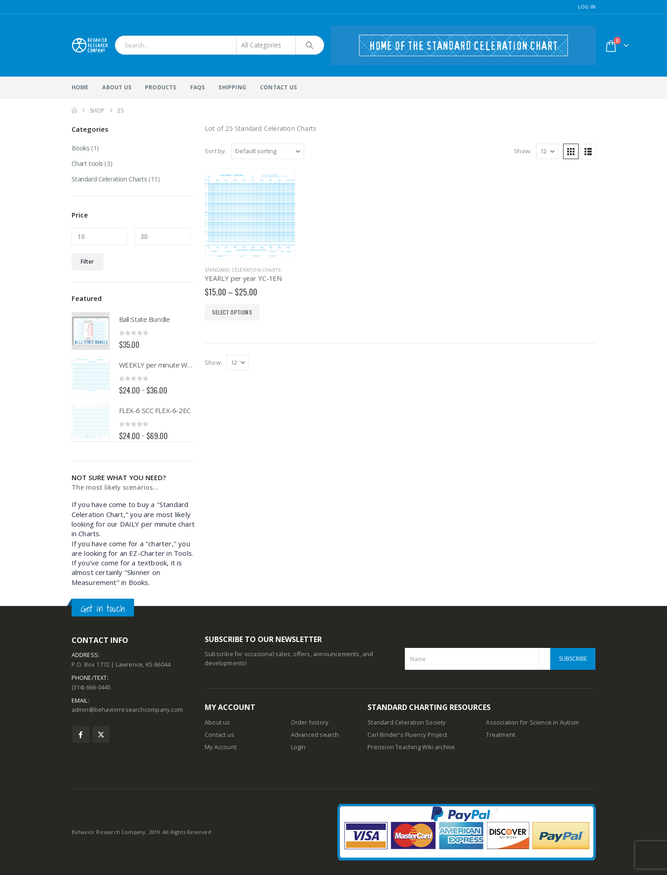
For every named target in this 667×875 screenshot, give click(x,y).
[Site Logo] (90, 45)
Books (81, 148)
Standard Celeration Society (406, 722)
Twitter (101, 734)
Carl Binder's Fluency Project (407, 735)
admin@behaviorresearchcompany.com (127, 710)
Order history (310, 722)
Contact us (219, 735)
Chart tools (87, 163)
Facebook (80, 734)
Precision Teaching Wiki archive (411, 747)
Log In (587, 6)
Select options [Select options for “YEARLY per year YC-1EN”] (232, 312)
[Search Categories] (266, 45)
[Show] (547, 151)
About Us (116, 87)
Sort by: (216, 151)
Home (80, 87)
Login (298, 747)
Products (160, 87)
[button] (571, 151)
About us (217, 722)
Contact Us (278, 87)
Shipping (232, 87)
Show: (522, 151)
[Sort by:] (267, 151)
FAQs (197, 87)
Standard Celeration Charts (242, 270)
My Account (221, 747)
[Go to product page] (250, 214)
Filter (87, 261)
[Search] (310, 45)
